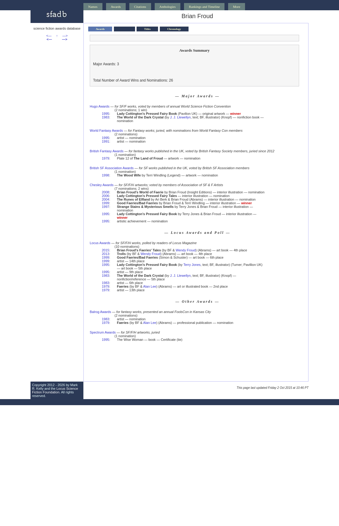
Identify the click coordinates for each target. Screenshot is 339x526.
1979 (105, 158)
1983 (105, 117)
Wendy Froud (185, 250)
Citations (140, 6)
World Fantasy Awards (106, 130)
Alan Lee (149, 286)
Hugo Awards (99, 106)
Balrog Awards (100, 312)
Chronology (174, 29)
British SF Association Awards (112, 168)
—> (65, 35)
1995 (105, 113)
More (236, 6)
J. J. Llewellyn (180, 117)
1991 (105, 141)
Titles (147, 29)
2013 (105, 254)
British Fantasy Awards (107, 151)
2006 (105, 196)
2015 (105, 250)
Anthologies (168, 6)
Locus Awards (100, 243)
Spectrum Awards (103, 332)
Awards (116, 6)
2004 (105, 199)
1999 (105, 203)
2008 (105, 192)
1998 (105, 175)
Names (93, 6)
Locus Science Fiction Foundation (55, 390)
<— (48, 35)
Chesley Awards (102, 185)
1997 (105, 206)
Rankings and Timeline (204, 6)
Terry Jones (192, 264)
